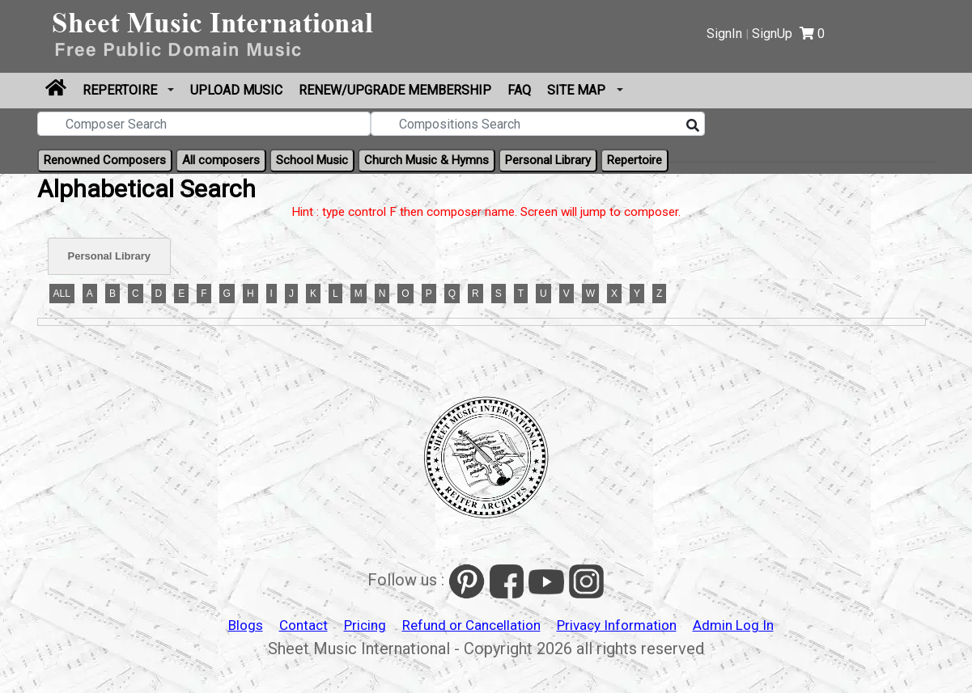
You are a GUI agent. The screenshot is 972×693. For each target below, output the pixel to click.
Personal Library (548, 160)
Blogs (245, 625)
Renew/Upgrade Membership (395, 90)
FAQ (519, 90)
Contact (303, 625)
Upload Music (236, 90)
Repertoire (121, 90)
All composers (221, 160)
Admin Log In (733, 625)
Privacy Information (617, 625)
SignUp (772, 33)
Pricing (365, 625)
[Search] (693, 126)
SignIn (724, 33)
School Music (312, 160)
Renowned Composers (105, 160)
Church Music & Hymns (426, 160)
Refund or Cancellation (471, 625)
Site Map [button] (578, 90)
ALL (61, 293)
